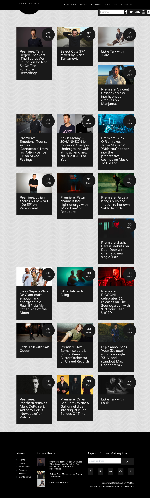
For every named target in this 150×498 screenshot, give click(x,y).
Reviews (23, 470)
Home (22, 459)
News (66, 5)
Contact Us (25, 477)
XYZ (116, 5)
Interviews (97, 5)
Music (74, 5)
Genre (109, 5)
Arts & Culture (126, 5)
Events (84, 5)
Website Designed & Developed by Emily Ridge (112, 486)
